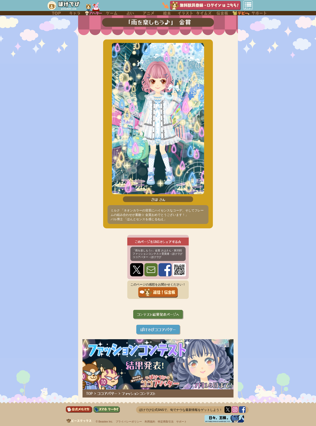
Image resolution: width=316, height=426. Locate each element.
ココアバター (107, 393)
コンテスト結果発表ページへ (158, 314)
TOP (89, 393)
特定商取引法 (166, 421)
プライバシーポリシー (129, 421)
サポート (181, 421)
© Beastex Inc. (104, 421)
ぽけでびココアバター (158, 329)
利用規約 (150, 421)
